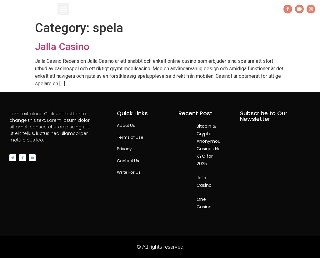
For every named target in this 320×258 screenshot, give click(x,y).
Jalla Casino (62, 46)
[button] (63, 9)
